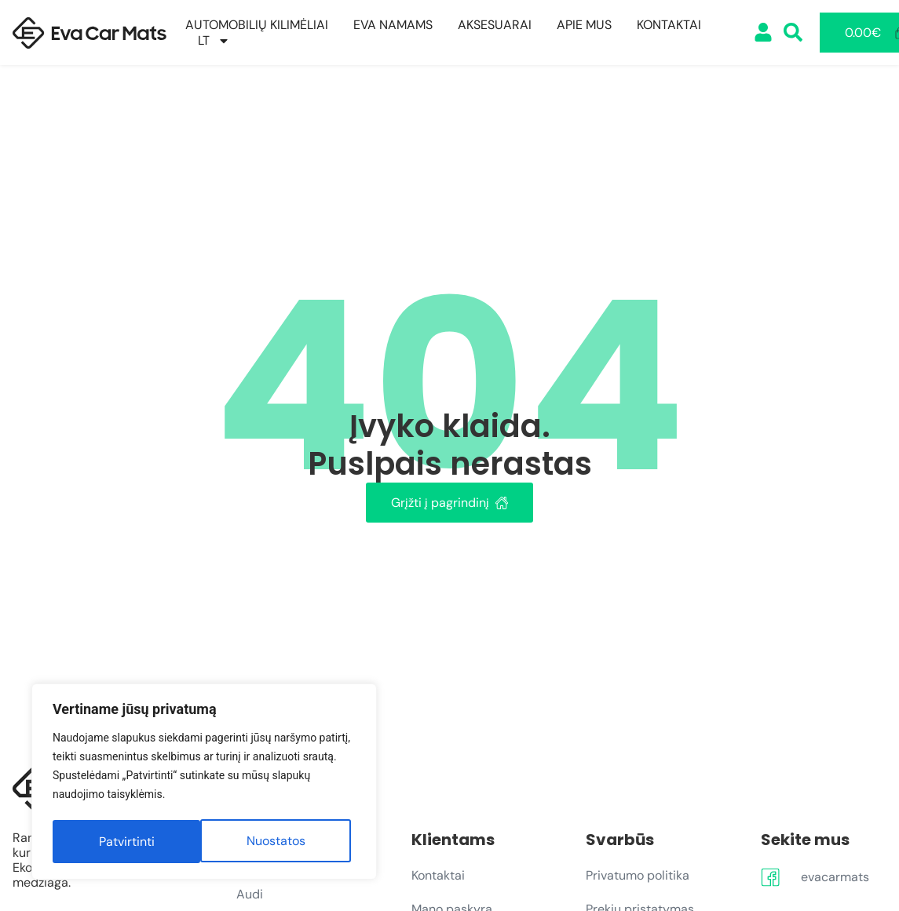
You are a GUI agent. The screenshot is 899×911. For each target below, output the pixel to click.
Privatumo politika (637, 875)
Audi (249, 894)
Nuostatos (127, 841)
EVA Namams (393, 25)
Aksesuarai (495, 25)
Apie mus (584, 25)
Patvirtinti (282, 841)
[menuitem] (214, 41)
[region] (204, 783)
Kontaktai (669, 25)
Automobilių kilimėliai (256, 25)
